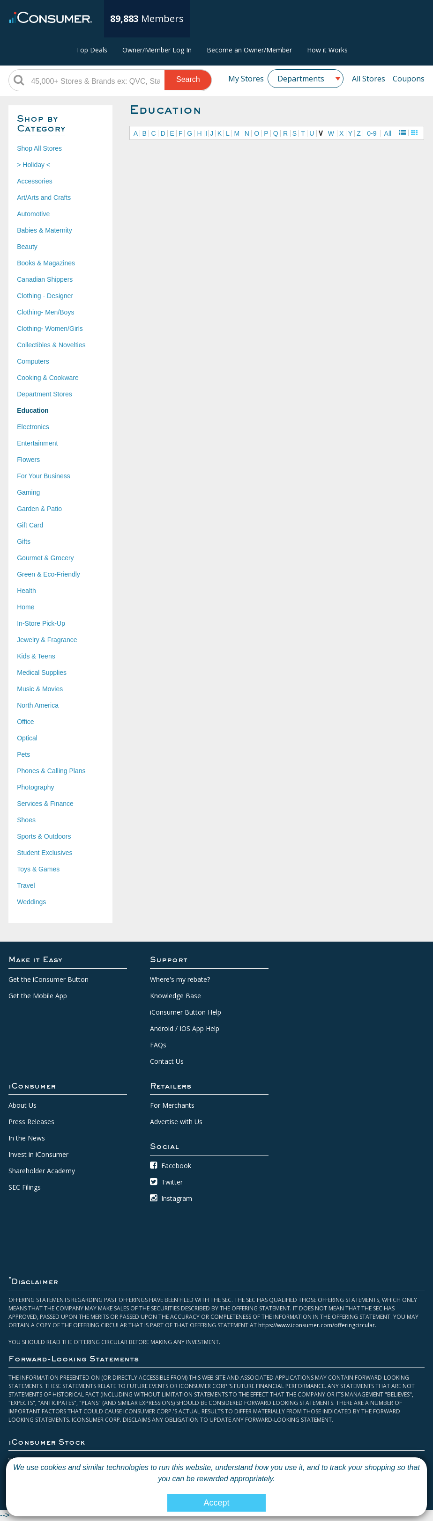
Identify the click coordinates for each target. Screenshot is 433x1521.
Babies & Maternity (44, 230)
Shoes (26, 820)
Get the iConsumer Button (48, 979)
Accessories (34, 181)
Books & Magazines (46, 263)
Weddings (31, 902)
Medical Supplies (42, 672)
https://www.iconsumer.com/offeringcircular (316, 1325)
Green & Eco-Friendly (48, 574)
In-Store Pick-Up (41, 623)
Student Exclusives (44, 852)
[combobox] (305, 78)
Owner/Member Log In (157, 49)
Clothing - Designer (45, 296)
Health (26, 590)
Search (188, 79)
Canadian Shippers (45, 279)
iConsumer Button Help (185, 1012)
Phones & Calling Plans (51, 771)
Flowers (28, 459)
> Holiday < (33, 164)
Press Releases (31, 1121)
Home (25, 607)
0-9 (371, 133)
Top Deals (91, 49)
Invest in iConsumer (38, 1154)
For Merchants (172, 1105)
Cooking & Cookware (48, 377)
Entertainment (37, 443)
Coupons (409, 78)
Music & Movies (40, 689)
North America (38, 705)
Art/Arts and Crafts (44, 197)
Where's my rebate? (180, 979)
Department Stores (44, 394)
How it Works (327, 49)
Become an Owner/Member (249, 49)
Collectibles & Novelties (51, 345)
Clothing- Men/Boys (45, 312)
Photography (35, 787)
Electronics (33, 427)
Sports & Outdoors (44, 836)
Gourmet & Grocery (45, 558)
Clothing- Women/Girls (50, 328)
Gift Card (30, 525)
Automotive (33, 214)
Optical (27, 738)
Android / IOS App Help (184, 1028)
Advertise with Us (176, 1121)
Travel (26, 885)
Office (25, 721)
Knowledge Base (175, 995)
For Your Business (43, 476)
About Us (22, 1105)
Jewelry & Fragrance (47, 640)
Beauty (27, 246)
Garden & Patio (39, 508)
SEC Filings (24, 1187)
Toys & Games (38, 869)
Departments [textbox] (300, 78)
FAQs (158, 1044)
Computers (33, 361)
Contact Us (167, 1061)
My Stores (246, 78)
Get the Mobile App (37, 995)
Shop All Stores (39, 148)
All (388, 133)
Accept (216, 1502)
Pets (23, 754)
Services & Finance (45, 803)
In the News (26, 1137)
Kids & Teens (36, 656)
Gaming (28, 492)
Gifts (23, 541)
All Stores (368, 78)
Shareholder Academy (41, 1170)
